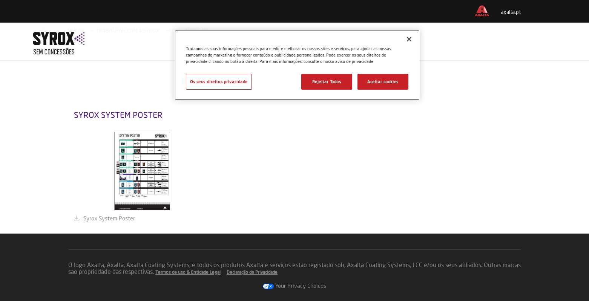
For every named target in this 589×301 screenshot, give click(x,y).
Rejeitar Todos (326, 81)
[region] (297, 65)
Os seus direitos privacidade (219, 81)
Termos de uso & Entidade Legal (188, 272)
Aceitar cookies (383, 81)
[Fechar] (409, 39)
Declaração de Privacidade (252, 272)
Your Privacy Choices (294, 285)
